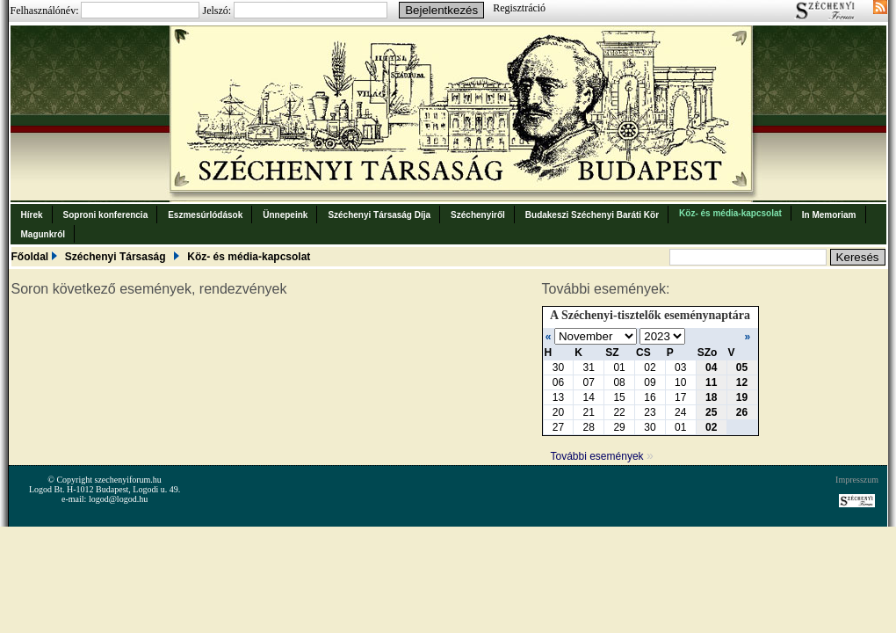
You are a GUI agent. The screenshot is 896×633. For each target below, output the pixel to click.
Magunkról (43, 234)
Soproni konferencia (105, 215)
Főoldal (30, 257)
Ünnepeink (285, 215)
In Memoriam (829, 215)
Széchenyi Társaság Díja (379, 215)
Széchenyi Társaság (115, 257)
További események (602, 456)
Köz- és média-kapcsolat (730, 213)
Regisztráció (519, 8)
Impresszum (856, 479)
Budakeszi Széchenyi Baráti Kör (592, 215)
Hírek (32, 215)
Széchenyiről (478, 215)
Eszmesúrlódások (205, 215)
